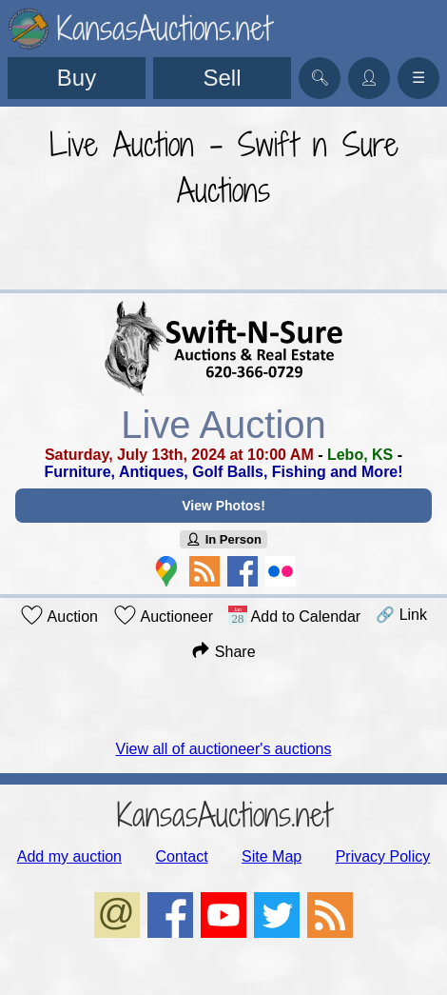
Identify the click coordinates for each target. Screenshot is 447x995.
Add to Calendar (294, 615)
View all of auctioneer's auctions (224, 749)
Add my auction (69, 856)
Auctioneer (163, 615)
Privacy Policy (383, 856)
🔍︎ (319, 78)
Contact (181, 856)
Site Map (271, 856)
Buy (76, 77)
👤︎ (369, 78)
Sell (222, 77)
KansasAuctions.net (224, 814)
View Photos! (223, 505)
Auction (59, 615)
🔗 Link (401, 615)
